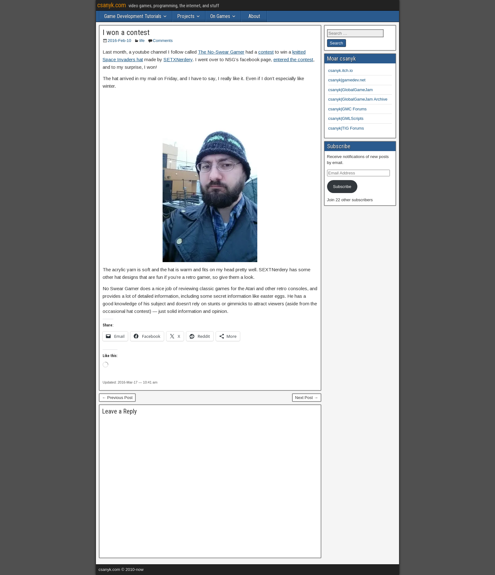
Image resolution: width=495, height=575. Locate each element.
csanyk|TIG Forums (346, 128)
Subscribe (342, 186)
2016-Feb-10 (119, 40)
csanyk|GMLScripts (346, 118)
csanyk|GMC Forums (347, 109)
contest (266, 52)
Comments (163, 40)
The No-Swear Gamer (221, 52)
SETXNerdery (178, 59)
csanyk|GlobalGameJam (350, 89)
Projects (185, 16)
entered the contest (293, 59)
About (254, 16)
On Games (220, 16)
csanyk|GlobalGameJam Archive (358, 99)
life (142, 40)
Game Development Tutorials (132, 16)
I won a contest (126, 32)
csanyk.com (111, 5)
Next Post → (306, 397)
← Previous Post (117, 397)
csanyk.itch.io (340, 70)
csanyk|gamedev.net (347, 80)
